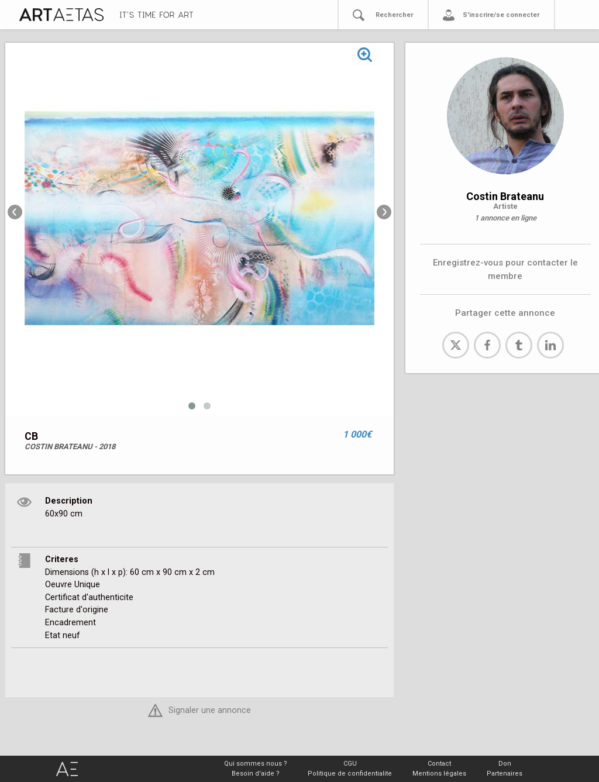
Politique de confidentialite (350, 773)
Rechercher (394, 15)
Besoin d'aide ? (256, 773)
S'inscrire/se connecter (501, 15)
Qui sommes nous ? (255, 763)
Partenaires (504, 773)
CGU (350, 763)
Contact (439, 763)
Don (504, 763)
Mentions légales (439, 773)
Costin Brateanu (505, 196)
